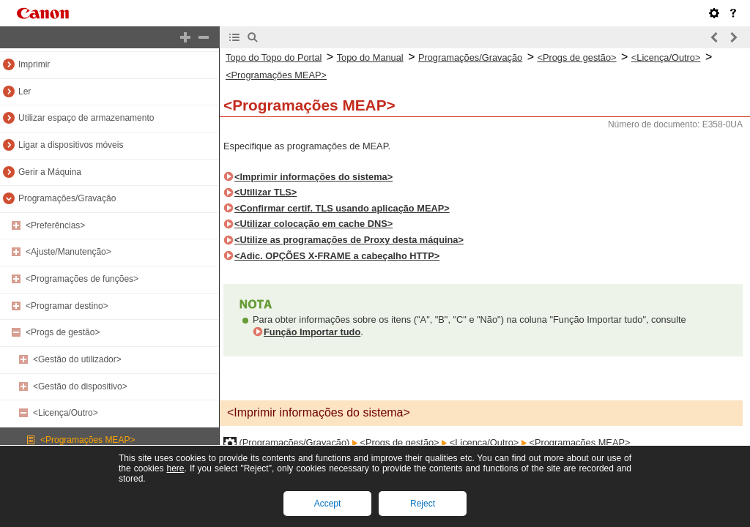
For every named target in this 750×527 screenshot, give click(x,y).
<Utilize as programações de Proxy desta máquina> (349, 239)
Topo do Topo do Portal (274, 57)
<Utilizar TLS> (265, 192)
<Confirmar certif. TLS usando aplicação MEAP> (342, 208)
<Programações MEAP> (87, 440)
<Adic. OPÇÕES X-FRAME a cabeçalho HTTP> (336, 255)
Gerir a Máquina (49, 172)
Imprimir (34, 64)
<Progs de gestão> (63, 332)
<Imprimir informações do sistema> (313, 176)
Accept (327, 503)
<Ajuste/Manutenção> (68, 252)
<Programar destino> (67, 306)
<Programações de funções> (82, 279)
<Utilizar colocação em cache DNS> (313, 223)
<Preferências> (55, 225)
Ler (24, 91)
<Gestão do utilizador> (77, 359)
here (175, 468)
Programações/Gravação (67, 198)
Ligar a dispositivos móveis (70, 145)
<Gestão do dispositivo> (80, 386)
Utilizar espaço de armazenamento (86, 118)
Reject (422, 503)
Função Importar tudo (312, 331)
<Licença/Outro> (65, 413)
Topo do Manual (370, 57)
